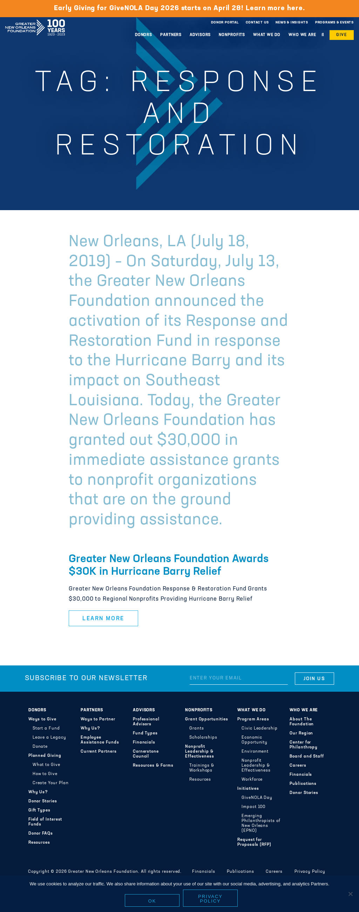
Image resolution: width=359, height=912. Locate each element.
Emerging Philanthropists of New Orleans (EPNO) (261, 823)
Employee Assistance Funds (100, 740)
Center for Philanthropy (304, 744)
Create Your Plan (51, 783)
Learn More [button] (103, 619)
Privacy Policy (309, 872)
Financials (144, 742)
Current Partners (99, 751)
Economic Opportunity (254, 740)
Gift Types (39, 810)
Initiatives (248, 789)
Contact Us (257, 23)
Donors (143, 35)
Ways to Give (42, 719)
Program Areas (253, 719)
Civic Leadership (260, 728)
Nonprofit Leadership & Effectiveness (199, 752)
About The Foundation (302, 721)
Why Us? (38, 792)
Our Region (301, 733)
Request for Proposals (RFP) (254, 842)
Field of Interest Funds (45, 822)
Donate (40, 747)
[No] (350, 893)
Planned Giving (44, 756)
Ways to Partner (98, 719)
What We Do (266, 35)
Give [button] (341, 35)
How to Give (45, 774)
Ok (152, 901)
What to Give (46, 765)
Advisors (200, 35)
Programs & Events (334, 23)
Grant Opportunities (206, 719)
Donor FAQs (40, 833)
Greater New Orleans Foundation (35, 20)
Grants (196, 728)
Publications (303, 784)
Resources (39, 843)
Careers (298, 766)
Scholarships (203, 737)
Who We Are (302, 35)
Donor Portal (224, 23)
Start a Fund (46, 728)
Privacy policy (210, 899)
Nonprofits (232, 35)
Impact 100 (253, 807)
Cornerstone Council (146, 754)
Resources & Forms (153, 766)
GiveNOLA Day (257, 798)
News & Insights (292, 23)
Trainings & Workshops (201, 768)
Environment (255, 751)
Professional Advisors (146, 721)
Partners (171, 35)
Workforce (252, 780)
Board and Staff (307, 756)
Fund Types (145, 733)
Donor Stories (42, 801)
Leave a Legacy (49, 737)
